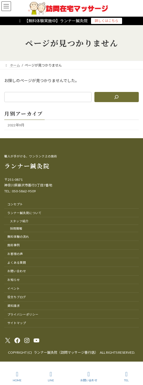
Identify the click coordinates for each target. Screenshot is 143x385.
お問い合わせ (88, 376)
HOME (17, 376)
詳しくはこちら (106, 21)
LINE (51, 376)
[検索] (116, 97)
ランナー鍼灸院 (27, 166)
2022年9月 (16, 125)
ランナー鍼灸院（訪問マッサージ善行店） (66, 352)
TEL (127, 376)
